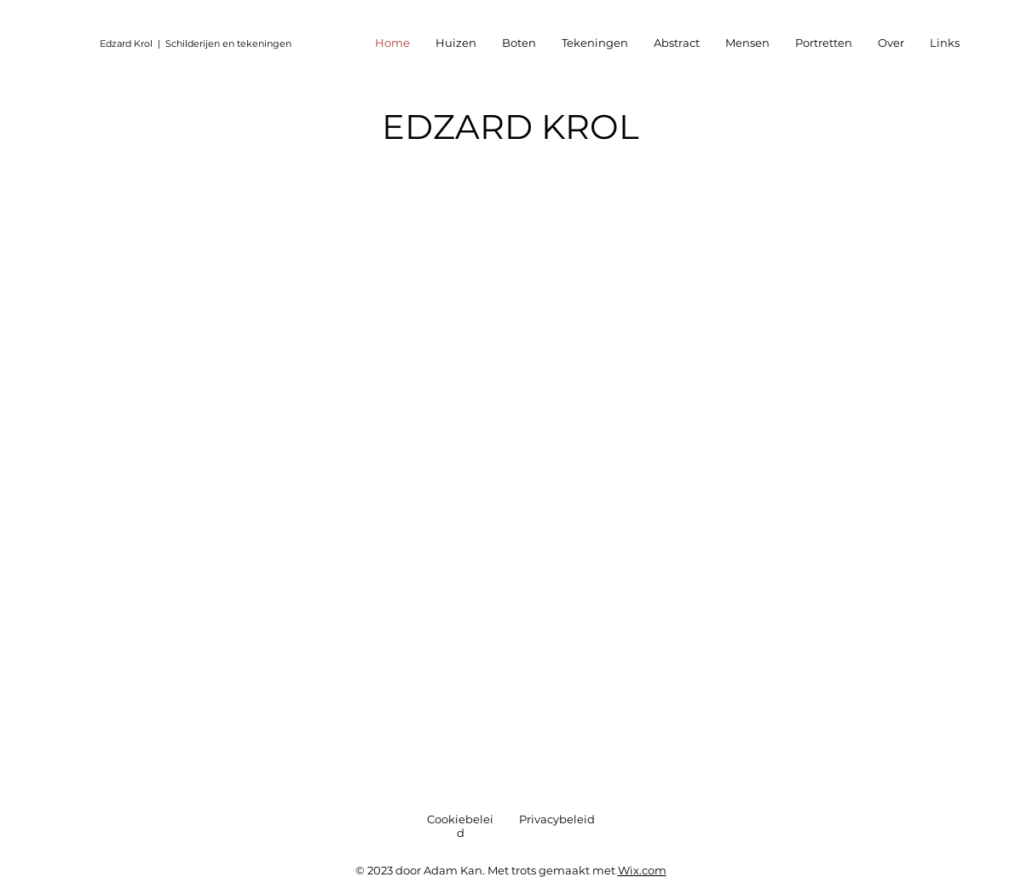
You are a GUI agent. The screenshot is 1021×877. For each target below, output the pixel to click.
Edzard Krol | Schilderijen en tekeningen (195, 43)
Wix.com (642, 870)
